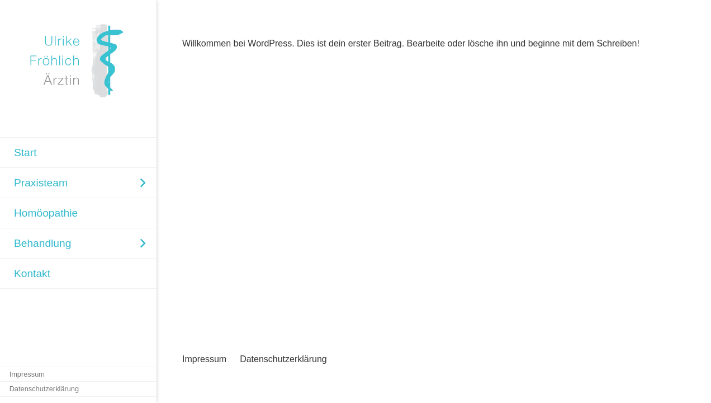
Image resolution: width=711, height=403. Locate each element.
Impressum (204, 359)
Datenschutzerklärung (283, 359)
